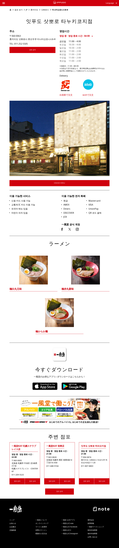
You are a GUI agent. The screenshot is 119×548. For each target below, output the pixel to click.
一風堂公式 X (66, 530)
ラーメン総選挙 (41, 527)
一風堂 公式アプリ (68, 520)
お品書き (12, 527)
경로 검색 (40, 50)
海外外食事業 (92, 533)
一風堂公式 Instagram (70, 533)
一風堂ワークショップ (96, 527)
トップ (11, 520)
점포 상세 (32, 481)
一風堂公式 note (67, 523)
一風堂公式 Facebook (69, 527)
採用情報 (91, 523)
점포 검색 (59, 491)
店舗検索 (12, 530)
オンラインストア (42, 523)
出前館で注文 (66, 95)
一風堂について (41, 520)
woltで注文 (88, 95)
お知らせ (12, 523)
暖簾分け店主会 (41, 533)
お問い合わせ (92, 537)
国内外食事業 (92, 530)
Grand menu (59, 183)
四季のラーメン (41, 530)
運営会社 (91, 520)
